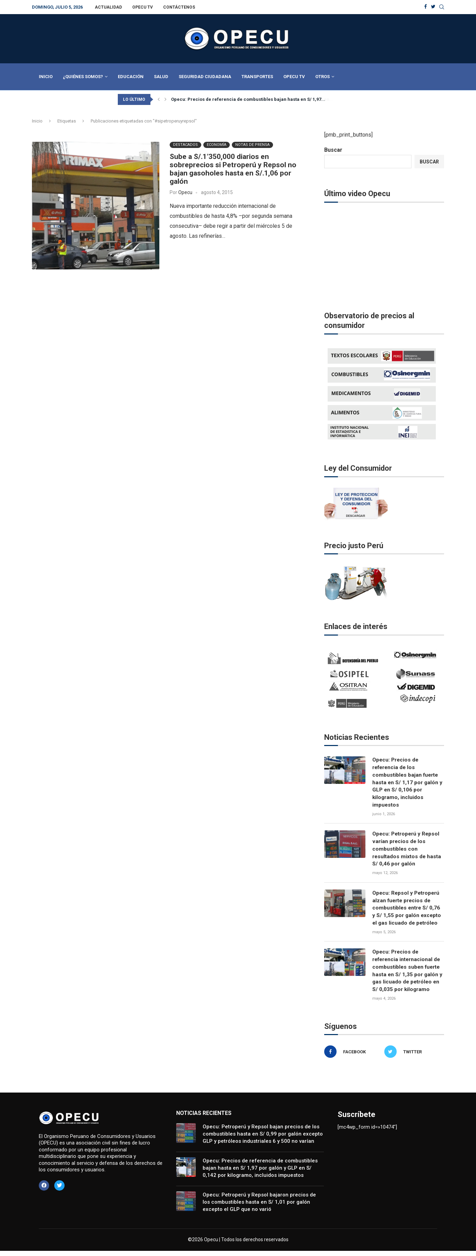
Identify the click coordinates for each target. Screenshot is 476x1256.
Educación (131, 76)
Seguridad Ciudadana (205, 76)
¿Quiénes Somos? (83, 76)
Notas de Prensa (252, 144)
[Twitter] (433, 7)
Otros (322, 76)
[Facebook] (425, 7)
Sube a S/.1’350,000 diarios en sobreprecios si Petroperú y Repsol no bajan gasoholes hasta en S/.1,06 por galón (233, 168)
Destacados (185, 144)
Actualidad (108, 7)
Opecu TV (142, 7)
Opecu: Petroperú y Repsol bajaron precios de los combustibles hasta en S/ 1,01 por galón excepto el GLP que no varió (259, 1207)
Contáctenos (179, 7)
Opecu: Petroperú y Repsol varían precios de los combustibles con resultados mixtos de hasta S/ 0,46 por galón (407, 851)
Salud (161, 76)
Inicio (46, 76)
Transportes (257, 76)
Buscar (333, 150)
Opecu (185, 192)
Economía (216, 144)
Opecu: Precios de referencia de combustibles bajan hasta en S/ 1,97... (248, 99)
